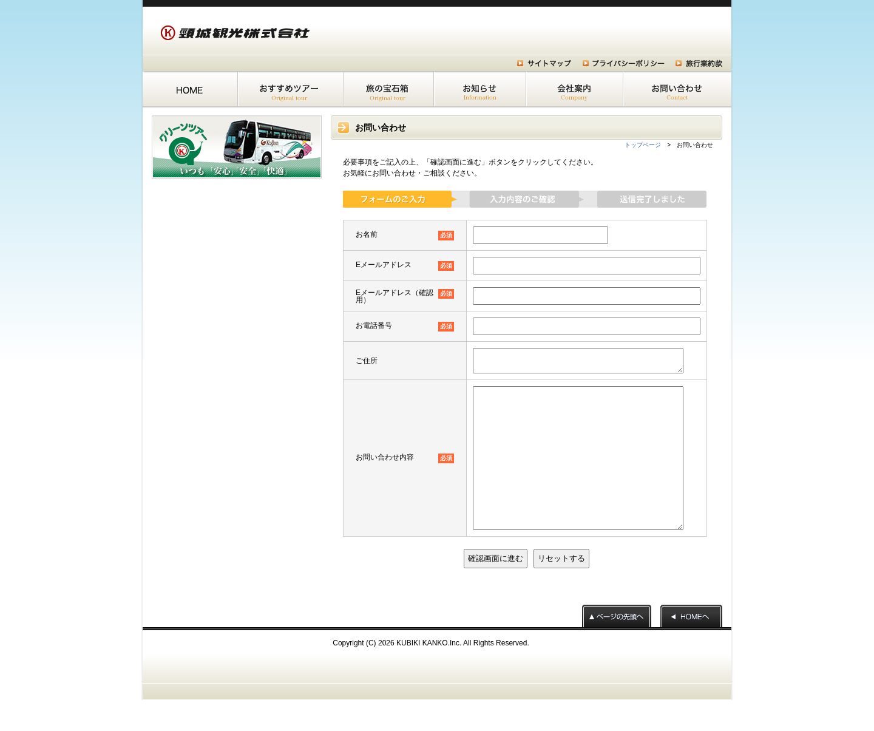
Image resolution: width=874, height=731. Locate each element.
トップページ (643, 144)
